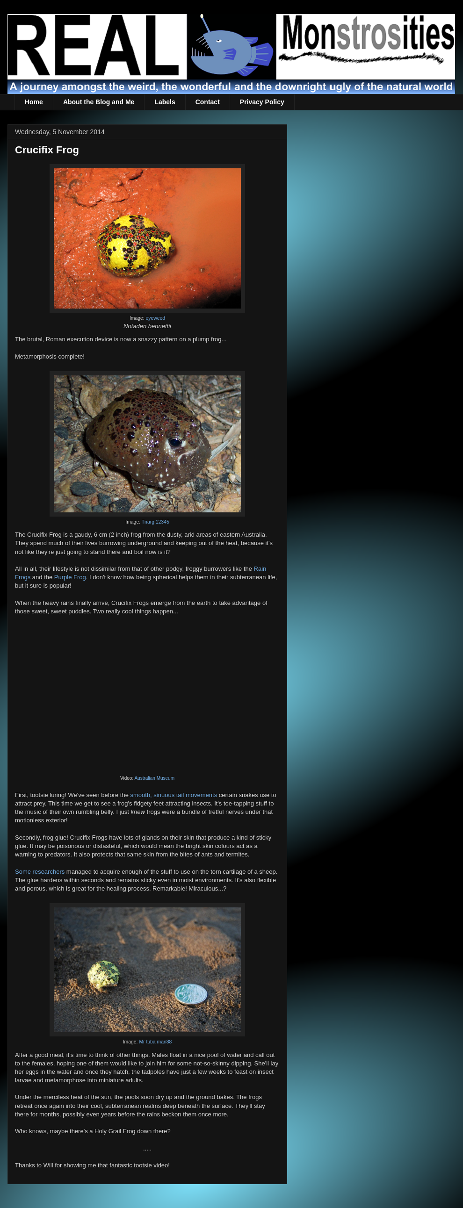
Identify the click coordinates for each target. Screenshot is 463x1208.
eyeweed (156, 318)
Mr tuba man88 (155, 1041)
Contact (207, 102)
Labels (164, 102)
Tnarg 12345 (155, 522)
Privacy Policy (262, 102)
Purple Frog (70, 577)
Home (34, 102)
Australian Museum (154, 778)
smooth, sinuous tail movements (173, 794)
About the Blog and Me (98, 102)
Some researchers (40, 871)
